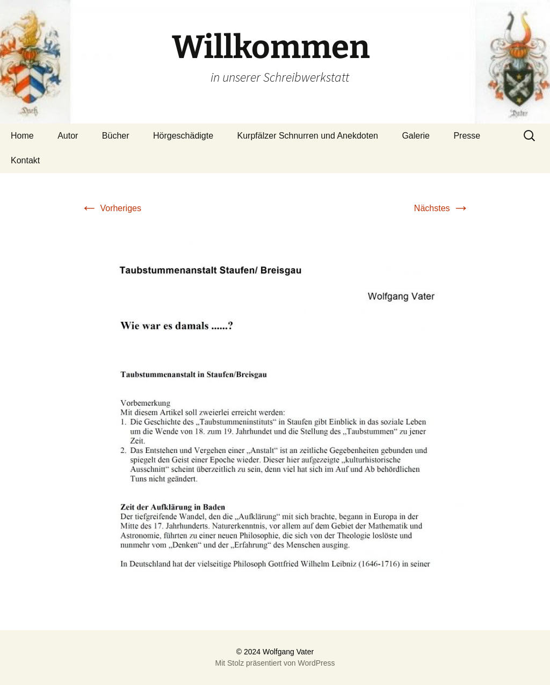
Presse (466, 135)
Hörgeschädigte (183, 135)
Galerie (416, 135)
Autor (67, 135)
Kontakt (25, 160)
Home (22, 135)
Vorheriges (111, 208)
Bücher (115, 135)
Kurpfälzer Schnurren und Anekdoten (307, 135)
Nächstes (441, 208)
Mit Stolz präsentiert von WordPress (275, 663)
